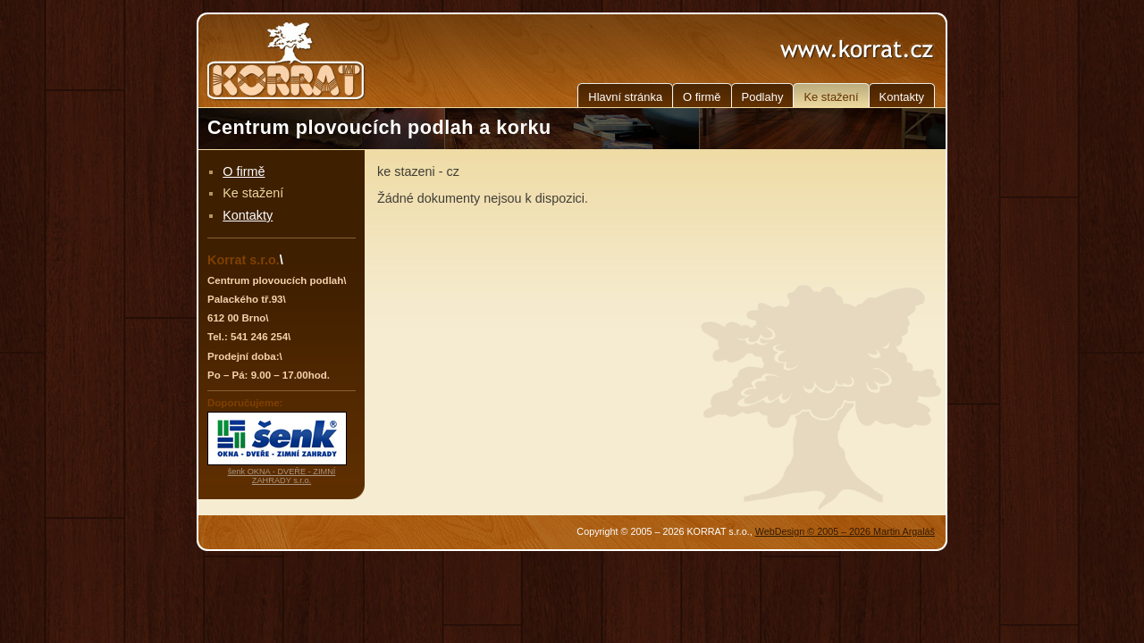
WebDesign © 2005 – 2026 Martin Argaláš (845, 531)
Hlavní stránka (625, 97)
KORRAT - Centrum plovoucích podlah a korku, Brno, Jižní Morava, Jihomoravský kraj (287, 60)
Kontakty (901, 97)
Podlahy (763, 97)
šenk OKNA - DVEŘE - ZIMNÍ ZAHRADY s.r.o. (282, 476)
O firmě (701, 97)
